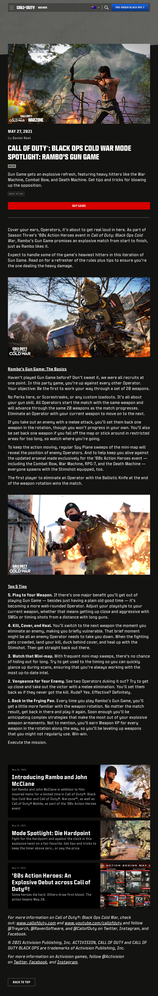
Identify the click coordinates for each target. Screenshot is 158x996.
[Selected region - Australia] (95, 7)
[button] (11, 7)
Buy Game (79, 205)
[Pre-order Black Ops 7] (130, 7)
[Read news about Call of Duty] (42, 7)
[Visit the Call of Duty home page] (26, 7)
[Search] (106, 7)
